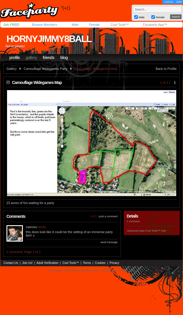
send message (109, 242)
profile (14, 57)
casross (31, 227)
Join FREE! (11, 24)
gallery (31, 57)
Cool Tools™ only (155, 230)
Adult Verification (47, 263)
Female (94, 24)
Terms (87, 263)
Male (75, 24)
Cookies (100, 263)
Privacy (114, 263)
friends (49, 57)
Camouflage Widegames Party (45, 68)
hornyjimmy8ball (49, 38)
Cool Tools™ (120, 24)
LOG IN (168, 2)
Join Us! (27, 263)
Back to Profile (166, 68)
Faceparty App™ (155, 24)
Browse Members (44, 24)
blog (64, 57)
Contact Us (11, 263)
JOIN (179, 2)
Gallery (11, 68)
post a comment (108, 216)
